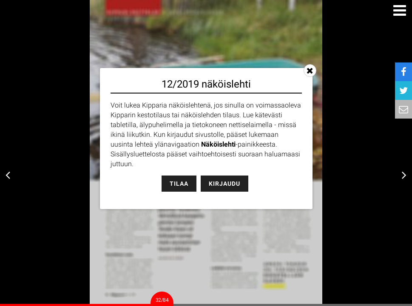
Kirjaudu (224, 183)
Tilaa (179, 183)
